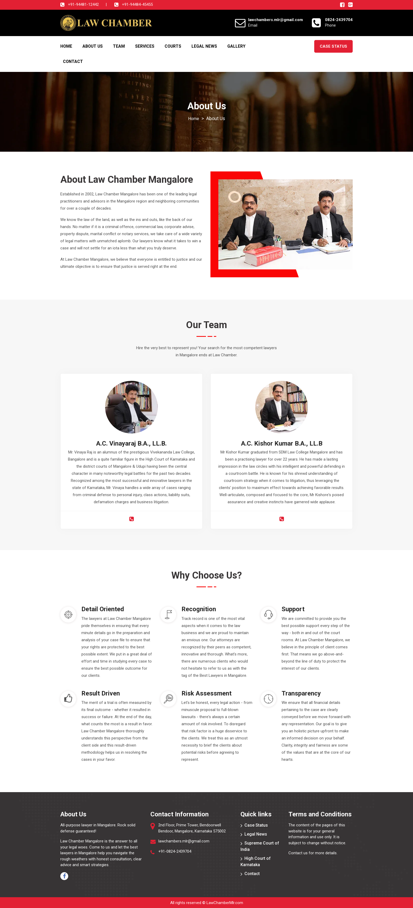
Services (144, 45)
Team (119, 45)
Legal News (204, 45)
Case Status (333, 46)
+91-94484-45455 (137, 4)
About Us (92, 45)
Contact (73, 61)
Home (66, 45)
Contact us (298, 852)
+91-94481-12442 (83, 4)
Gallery (236, 45)
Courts (173, 45)
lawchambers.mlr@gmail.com (183, 840)
